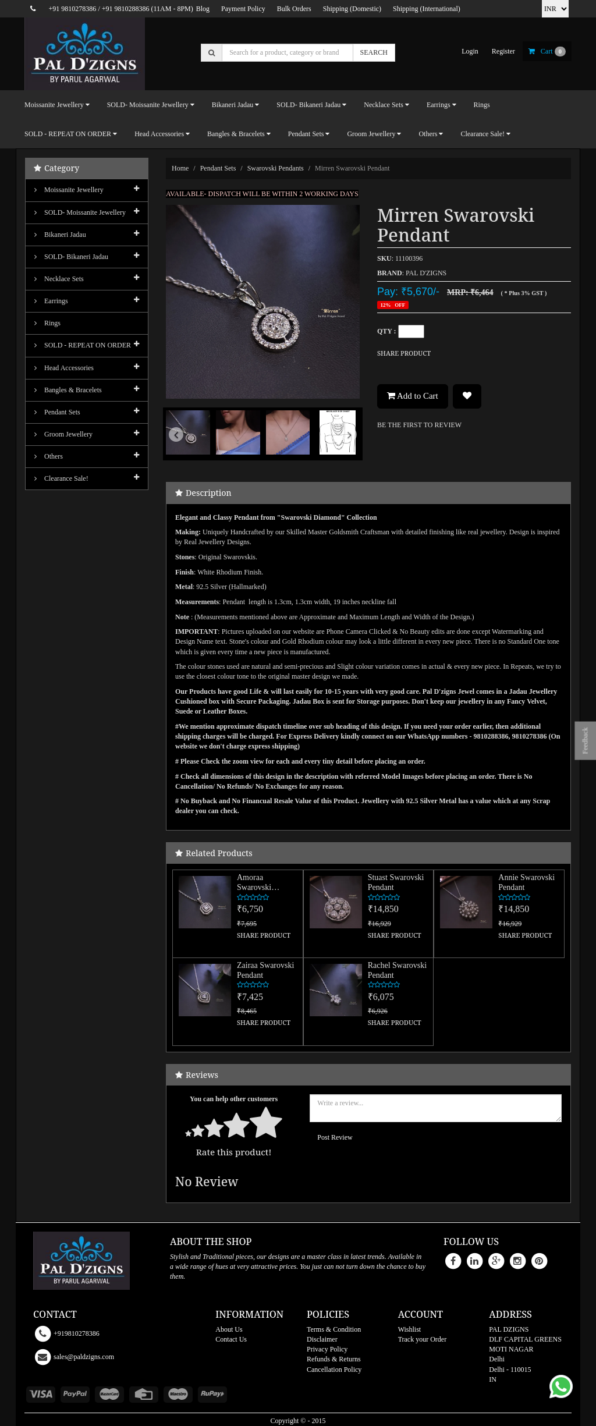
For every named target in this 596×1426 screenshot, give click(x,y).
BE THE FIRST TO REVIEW (419, 425)
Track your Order (422, 1339)
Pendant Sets (218, 168)
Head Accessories (64, 368)
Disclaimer (322, 1339)
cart (547, 51)
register (503, 51)
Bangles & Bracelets (68, 390)
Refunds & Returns (334, 1359)
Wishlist (409, 1329)
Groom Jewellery (63, 434)
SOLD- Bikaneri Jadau (71, 257)
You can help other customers (234, 1099)
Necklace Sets (59, 279)
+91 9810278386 (73, 9)
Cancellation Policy (334, 1369)
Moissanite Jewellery (69, 190)
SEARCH (374, 52)
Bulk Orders (294, 9)
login (470, 51)
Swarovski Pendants (275, 168)
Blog (203, 9)
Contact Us (231, 1339)
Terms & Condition (334, 1329)
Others (48, 456)
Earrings (51, 301)
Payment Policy (243, 9)
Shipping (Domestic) (352, 9)
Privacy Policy (327, 1349)
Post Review (334, 1137)
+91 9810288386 (126, 9)
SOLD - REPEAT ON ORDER (82, 345)
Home (180, 168)
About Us (228, 1329)
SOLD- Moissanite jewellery (80, 212)
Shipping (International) (426, 9)
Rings (482, 105)
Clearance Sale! (61, 478)
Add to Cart (412, 395)
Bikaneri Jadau (60, 234)
